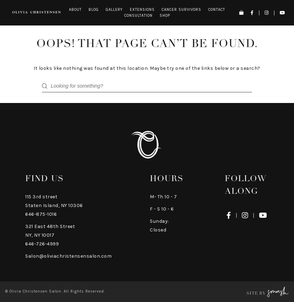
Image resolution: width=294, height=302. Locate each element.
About (75, 9)
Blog (94, 9)
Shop (165, 15)
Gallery (114, 9)
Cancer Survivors (181, 9)
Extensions (142, 9)
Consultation (138, 15)
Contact (216, 9)
